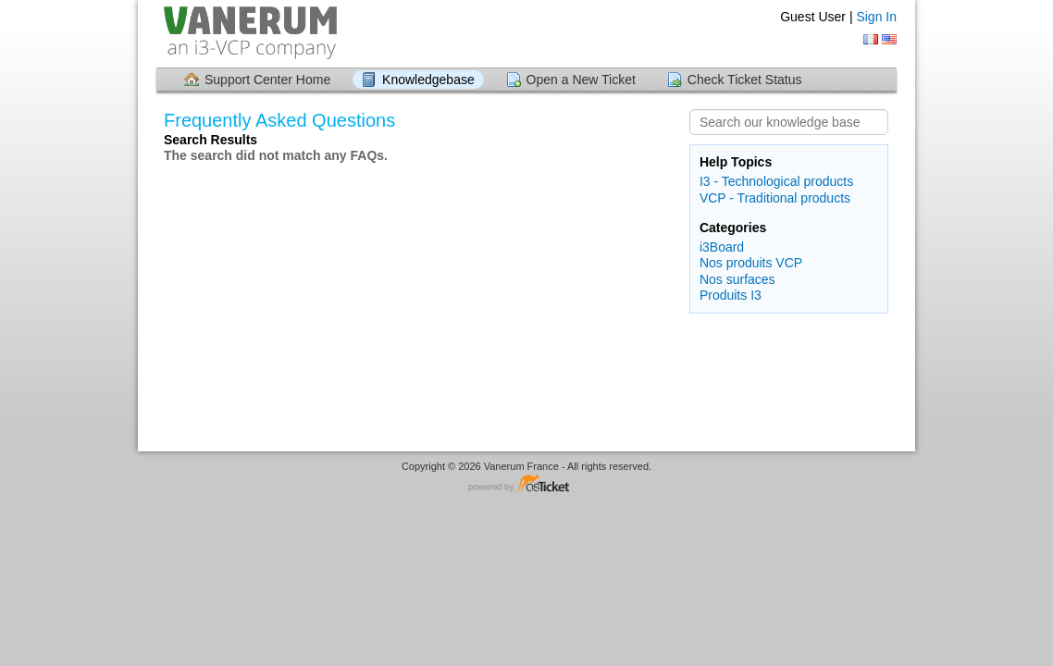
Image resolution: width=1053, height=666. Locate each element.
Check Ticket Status (745, 79)
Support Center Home (267, 79)
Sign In (876, 16)
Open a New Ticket (581, 79)
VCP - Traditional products (775, 198)
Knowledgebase (428, 79)
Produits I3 (731, 295)
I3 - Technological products (776, 181)
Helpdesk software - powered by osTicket (526, 484)
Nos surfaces (737, 279)
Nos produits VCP (751, 262)
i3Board (722, 247)
